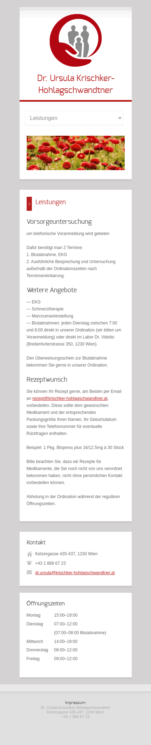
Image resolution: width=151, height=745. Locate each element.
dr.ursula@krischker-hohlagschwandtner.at (75, 572)
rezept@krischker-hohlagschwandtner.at (69, 398)
